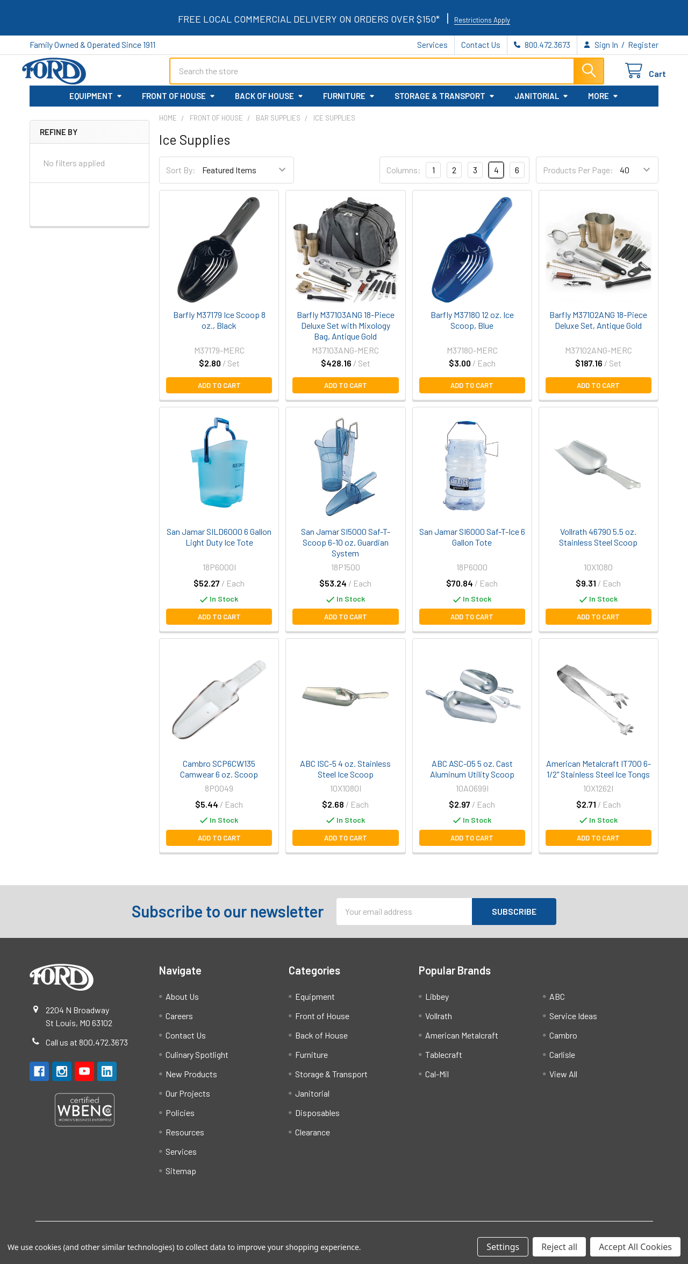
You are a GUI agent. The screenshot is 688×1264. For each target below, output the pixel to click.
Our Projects (188, 1098)
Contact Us (480, 45)
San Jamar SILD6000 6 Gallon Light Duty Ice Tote (219, 542)
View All (563, 1079)
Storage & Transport (445, 102)
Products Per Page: (578, 176)
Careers (179, 1021)
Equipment (96, 102)
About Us (182, 1002)
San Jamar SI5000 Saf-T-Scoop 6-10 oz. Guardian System (345, 548)
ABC (557, 1002)
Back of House (269, 102)
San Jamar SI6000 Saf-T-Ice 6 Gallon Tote (472, 542)
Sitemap (181, 1176)
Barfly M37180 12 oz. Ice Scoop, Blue (472, 325)
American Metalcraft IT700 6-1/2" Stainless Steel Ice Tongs (598, 774)
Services (432, 45)
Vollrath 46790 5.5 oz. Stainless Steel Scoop (598, 542)
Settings (502, 1247)
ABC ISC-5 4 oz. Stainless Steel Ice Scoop (345, 774)
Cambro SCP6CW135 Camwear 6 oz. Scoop (219, 774)
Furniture (349, 102)
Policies (180, 1118)
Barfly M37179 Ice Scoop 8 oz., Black (219, 325)
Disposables (317, 1118)
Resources (185, 1137)
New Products (191, 1079)
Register (643, 45)
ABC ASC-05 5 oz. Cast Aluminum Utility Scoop (472, 774)
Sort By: (181, 176)
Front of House (179, 102)
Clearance (312, 1137)
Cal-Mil (437, 1079)
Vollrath (438, 1021)
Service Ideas (573, 1021)
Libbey (437, 1002)
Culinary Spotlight (197, 1060)
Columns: (403, 175)
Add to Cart (219, 391)
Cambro (563, 1040)
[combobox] (387, 74)
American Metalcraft (461, 1040)
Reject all (559, 1247)
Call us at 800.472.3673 (87, 1047)
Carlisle (562, 1060)
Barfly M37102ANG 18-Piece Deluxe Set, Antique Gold (598, 325)
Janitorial (541, 102)
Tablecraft (443, 1060)
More (603, 102)
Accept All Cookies (635, 1247)
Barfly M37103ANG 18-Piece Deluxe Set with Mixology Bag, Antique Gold (346, 331)
